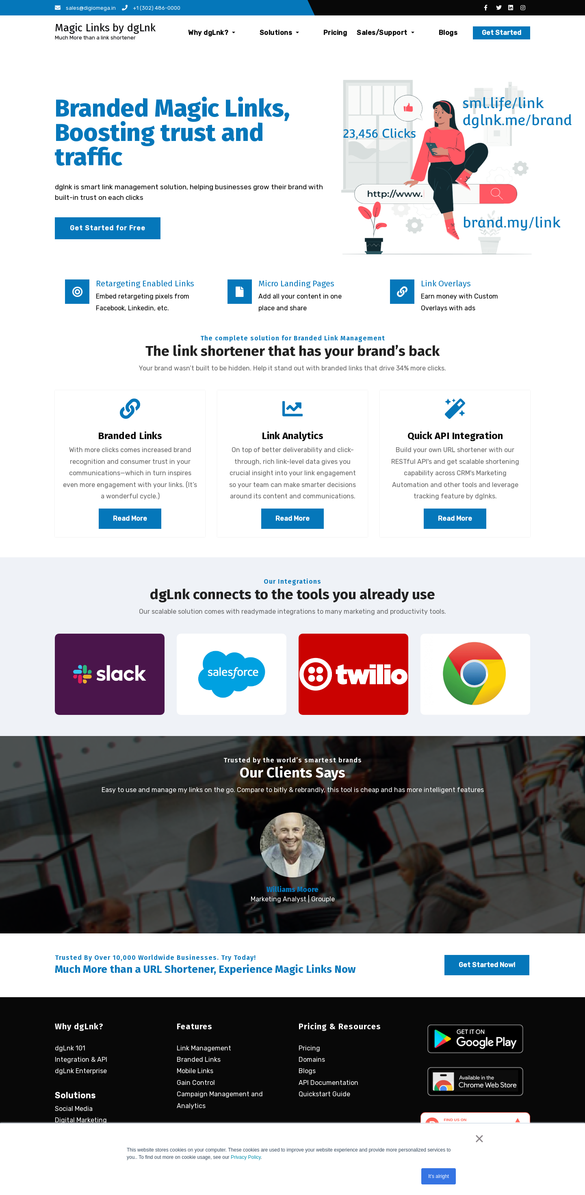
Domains (312, 1059)
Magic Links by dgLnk (105, 28)
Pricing (350, 33)
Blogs (448, 33)
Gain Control (196, 1082)
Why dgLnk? (255, 33)
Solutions (308, 33)
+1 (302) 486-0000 (151, 8)
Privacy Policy (246, 1157)
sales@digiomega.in (85, 8)
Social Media (74, 1108)
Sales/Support (400, 33)
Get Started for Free (107, 228)
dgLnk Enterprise (81, 1070)
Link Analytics (292, 436)
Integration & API (81, 1059)
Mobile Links (195, 1070)
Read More (130, 518)
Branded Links (130, 436)
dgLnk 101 (70, 1047)
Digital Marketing (81, 1119)
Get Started (501, 33)
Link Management (204, 1047)
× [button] (479, 1138)
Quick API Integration (455, 436)
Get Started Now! (487, 964)
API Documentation (328, 1082)
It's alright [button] (438, 1176)
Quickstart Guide (324, 1093)
